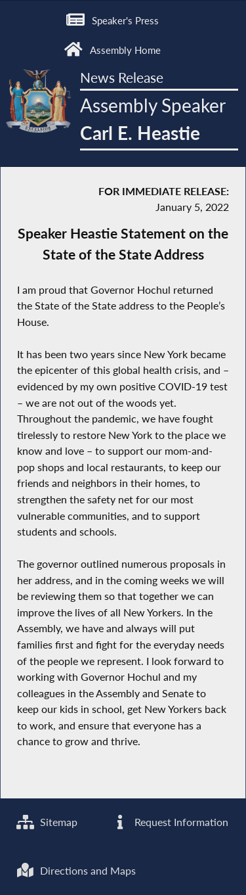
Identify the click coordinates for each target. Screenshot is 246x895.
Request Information (169, 821)
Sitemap (46, 821)
